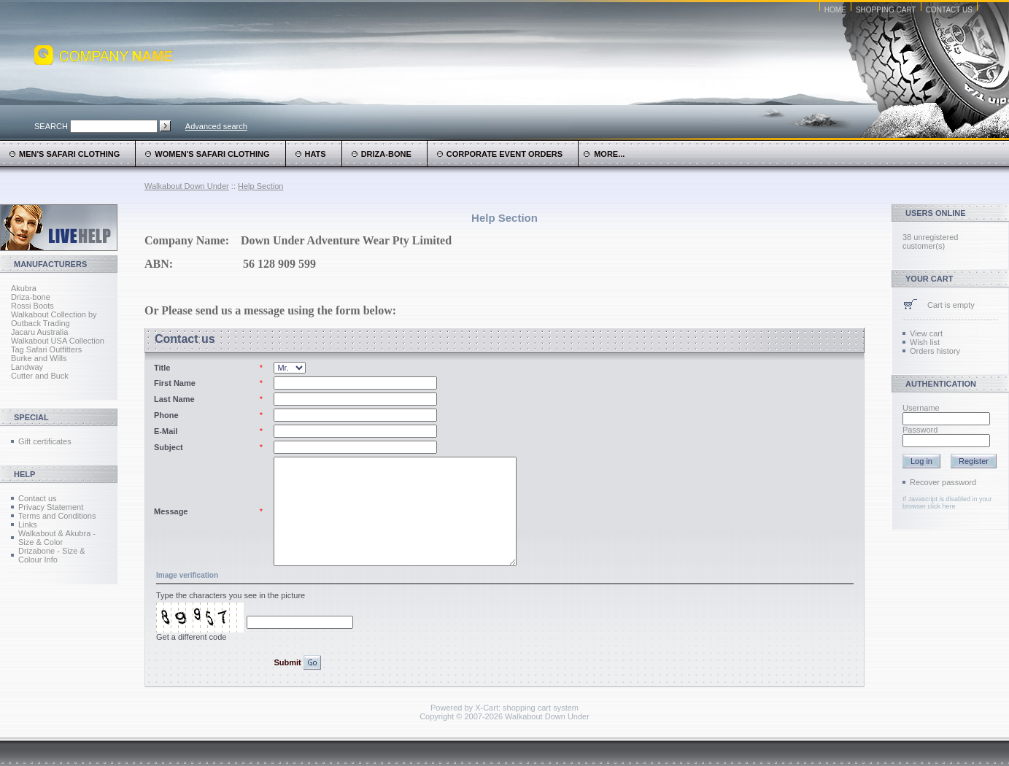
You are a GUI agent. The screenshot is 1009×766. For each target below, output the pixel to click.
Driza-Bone (386, 154)
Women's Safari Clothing (212, 154)
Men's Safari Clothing (69, 154)
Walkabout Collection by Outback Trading (54, 319)
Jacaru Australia (39, 332)
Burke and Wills (38, 358)
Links (27, 524)
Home (835, 10)
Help (24, 474)
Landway (27, 367)
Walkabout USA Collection (57, 340)
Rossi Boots (32, 305)
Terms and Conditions (57, 515)
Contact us (37, 498)
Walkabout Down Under (186, 186)
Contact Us (949, 10)
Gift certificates (44, 441)
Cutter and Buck (40, 375)
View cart (926, 333)
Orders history (935, 351)
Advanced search (216, 126)
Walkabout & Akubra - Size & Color (57, 537)
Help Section (260, 186)
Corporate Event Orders (504, 154)
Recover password (943, 482)
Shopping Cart (886, 10)
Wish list (925, 342)
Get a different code (191, 636)
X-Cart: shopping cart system (527, 707)
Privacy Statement (50, 507)
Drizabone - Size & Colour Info (51, 555)
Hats (315, 154)
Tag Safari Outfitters (46, 349)
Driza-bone (30, 297)
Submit (288, 662)
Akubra (23, 288)
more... (604, 154)
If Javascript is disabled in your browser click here (947, 502)
